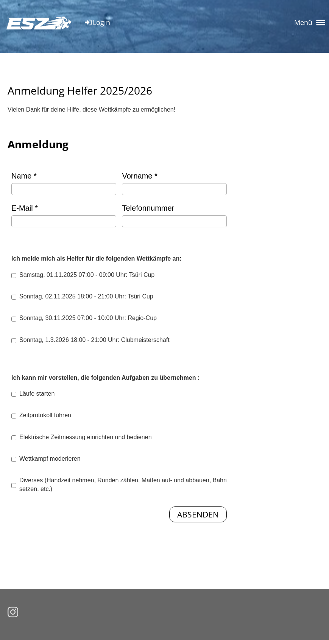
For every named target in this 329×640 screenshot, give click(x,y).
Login (97, 22)
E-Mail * (63, 215)
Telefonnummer (174, 215)
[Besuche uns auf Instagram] (13, 612)
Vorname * (174, 183)
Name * (63, 183)
